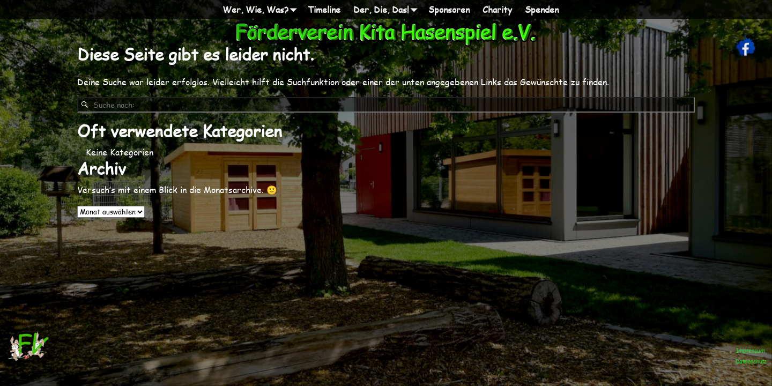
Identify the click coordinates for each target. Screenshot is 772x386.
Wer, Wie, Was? (261, 9)
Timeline (324, 9)
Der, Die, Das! (387, 9)
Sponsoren (449, 9)
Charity (497, 9)
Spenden (542, 9)
